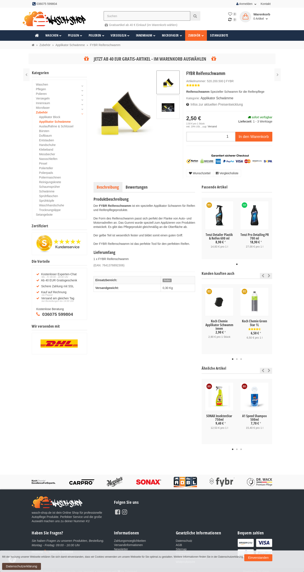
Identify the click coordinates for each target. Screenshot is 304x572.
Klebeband (46, 149)
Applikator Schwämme (215, 98)
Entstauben (46, 140)
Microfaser (172, 35)
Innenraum (146, 35)
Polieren (96, 35)
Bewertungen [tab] (137, 185)
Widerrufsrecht (185, 559)
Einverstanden (254, 567)
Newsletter (121, 546)
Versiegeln (120, 35)
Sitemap (181, 546)
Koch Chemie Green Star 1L (254, 321)
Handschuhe (47, 145)
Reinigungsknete (50, 182)
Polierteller (46, 168)
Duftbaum (45, 135)
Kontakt (266, 3)
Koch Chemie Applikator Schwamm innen (219, 323)
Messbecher (47, 154)
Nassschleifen (48, 159)
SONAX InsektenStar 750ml (219, 415)
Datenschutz (184, 538)
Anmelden (246, 3)
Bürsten (44, 131)
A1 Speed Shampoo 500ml (254, 415)
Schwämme (46, 191)
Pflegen (75, 35)
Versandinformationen (128, 542)
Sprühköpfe (46, 200)
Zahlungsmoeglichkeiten (130, 538)
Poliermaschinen (50, 177)
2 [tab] (237, 357)
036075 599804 (61, 549)
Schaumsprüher (49, 186)
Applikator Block (49, 117)
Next (269, 274)
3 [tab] (241, 357)
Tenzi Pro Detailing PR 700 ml (254, 235)
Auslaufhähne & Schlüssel (56, 126)
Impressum (183, 551)
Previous (262, 274)
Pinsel (43, 163)
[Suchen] (147, 16)
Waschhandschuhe (51, 205)
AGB (179, 542)
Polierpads (46, 172)
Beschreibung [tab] (108, 185)
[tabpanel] (219, 226)
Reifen (167, 279)
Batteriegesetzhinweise (191, 555)
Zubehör (196, 35)
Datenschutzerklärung (277, 567)
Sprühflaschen (48, 196)
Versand (212, 125)
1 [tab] (237, 263)
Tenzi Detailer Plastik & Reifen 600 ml (219, 235)
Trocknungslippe (50, 210)
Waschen (53, 35)
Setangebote (219, 35)
